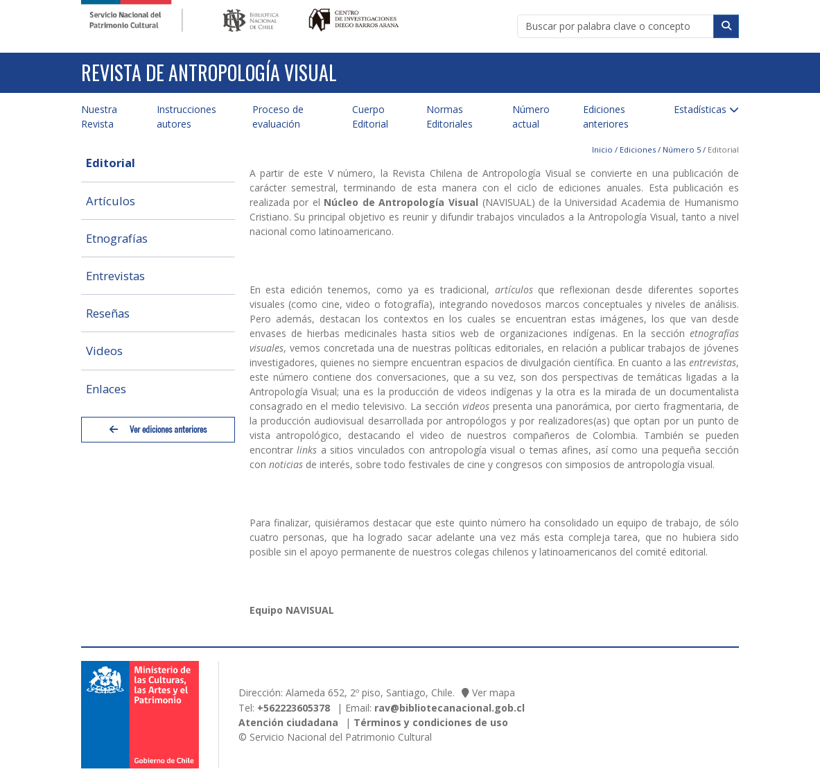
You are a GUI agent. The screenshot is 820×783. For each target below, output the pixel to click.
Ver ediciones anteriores (158, 429)
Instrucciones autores (186, 116)
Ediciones (638, 149)
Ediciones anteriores (606, 116)
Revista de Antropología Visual (209, 72)
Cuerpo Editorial (370, 116)
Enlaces (106, 389)
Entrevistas (115, 276)
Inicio (602, 149)
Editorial (110, 163)
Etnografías (117, 238)
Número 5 (682, 149)
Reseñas (108, 313)
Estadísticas (700, 109)
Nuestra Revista (99, 116)
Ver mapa (493, 692)
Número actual (531, 116)
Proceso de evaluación (278, 116)
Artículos (110, 201)
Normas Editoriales (449, 116)
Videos (104, 351)
